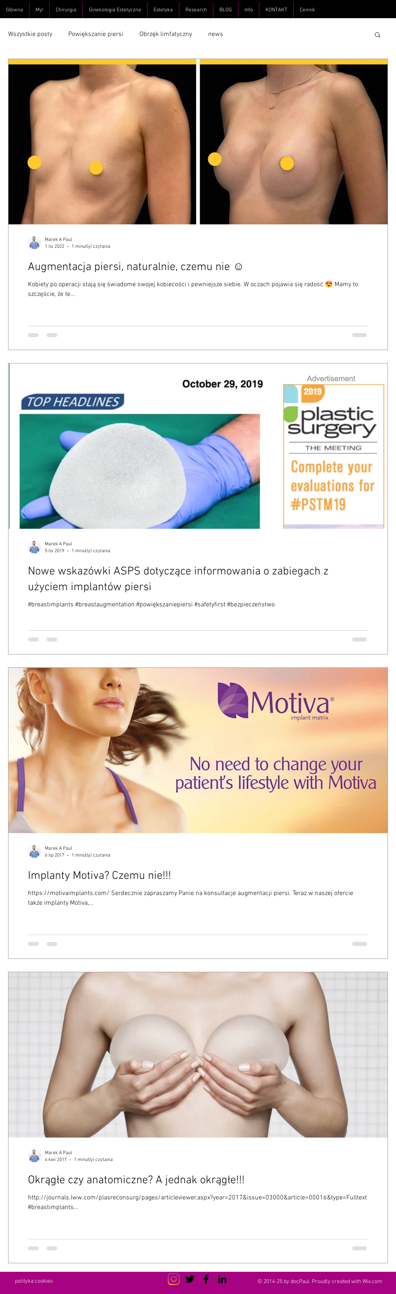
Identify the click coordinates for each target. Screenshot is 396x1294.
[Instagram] (174, 1279)
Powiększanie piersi (95, 34)
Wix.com (372, 1281)
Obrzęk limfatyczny (165, 34)
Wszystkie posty (30, 34)
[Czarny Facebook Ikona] (206, 1279)
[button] (377, 35)
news (215, 34)
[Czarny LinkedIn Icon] (222, 1279)
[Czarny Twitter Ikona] (190, 1279)
